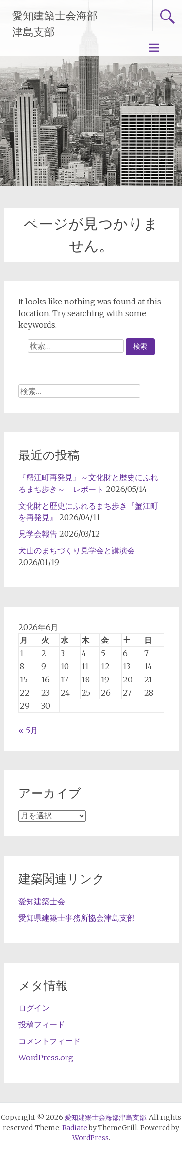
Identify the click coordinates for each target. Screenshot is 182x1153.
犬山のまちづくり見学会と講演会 (76, 550)
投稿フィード (41, 1024)
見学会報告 (37, 534)
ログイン (34, 1008)
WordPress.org (45, 1057)
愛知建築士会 (41, 901)
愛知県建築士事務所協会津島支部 (76, 918)
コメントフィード (49, 1041)
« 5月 (28, 730)
